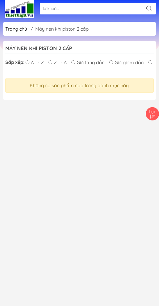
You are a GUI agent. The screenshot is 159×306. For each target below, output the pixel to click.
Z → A (57, 62)
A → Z (35, 62)
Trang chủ (16, 29)
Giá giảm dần (126, 62)
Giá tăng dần (88, 62)
